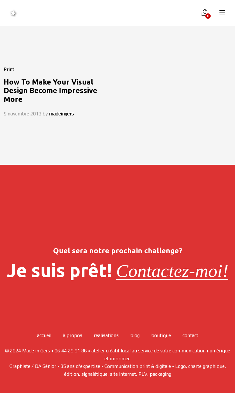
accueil (44, 335)
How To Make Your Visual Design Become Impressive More (50, 91)
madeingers (61, 114)
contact (190, 335)
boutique (161, 335)
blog (135, 335)
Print (9, 69)
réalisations (106, 335)
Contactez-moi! (172, 271)
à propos (72, 335)
